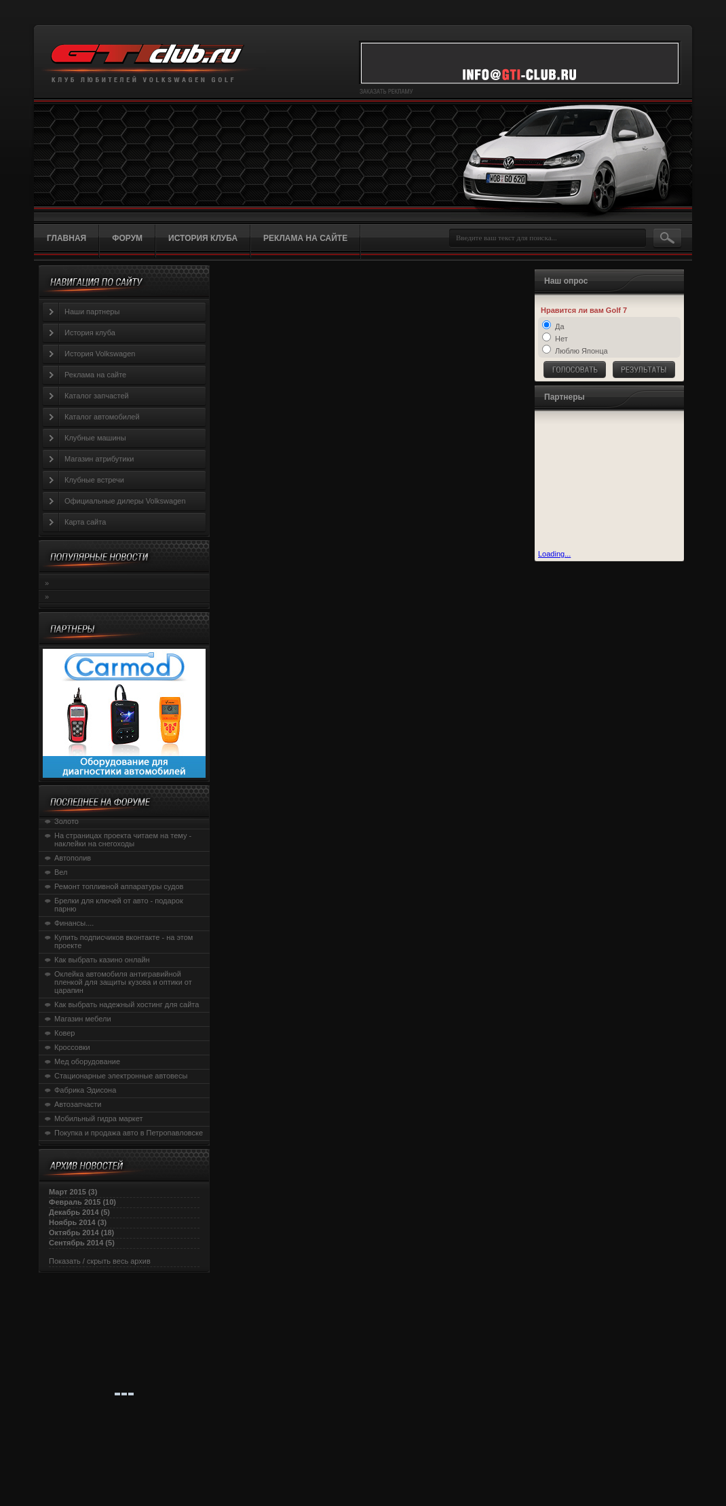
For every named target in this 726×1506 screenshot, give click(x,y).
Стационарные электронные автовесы (120, 1076)
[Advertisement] (606, 482)
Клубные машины (95, 438)
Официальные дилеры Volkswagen (125, 501)
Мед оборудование (87, 1061)
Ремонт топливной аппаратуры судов (118, 886)
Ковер (64, 1033)
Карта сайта (85, 522)
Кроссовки (72, 1047)
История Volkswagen (99, 354)
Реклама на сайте (95, 375)
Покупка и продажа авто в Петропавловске (128, 1133)
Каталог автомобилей (102, 417)
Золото (66, 821)
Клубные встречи (94, 480)
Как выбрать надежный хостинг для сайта (126, 1004)
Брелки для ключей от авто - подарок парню (118, 905)
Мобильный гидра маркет (98, 1118)
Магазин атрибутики (99, 459)
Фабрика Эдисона (85, 1090)
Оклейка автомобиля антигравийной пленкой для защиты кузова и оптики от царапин (123, 982)
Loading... (554, 554)
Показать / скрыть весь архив (100, 1261)
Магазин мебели (82, 1019)
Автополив (72, 858)
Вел (61, 872)
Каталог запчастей (96, 396)
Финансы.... (74, 923)
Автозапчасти (78, 1104)
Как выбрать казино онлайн (102, 960)
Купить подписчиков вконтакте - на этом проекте (123, 941)
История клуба (89, 332)
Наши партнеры (91, 311)
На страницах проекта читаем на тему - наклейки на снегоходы (122, 839)
